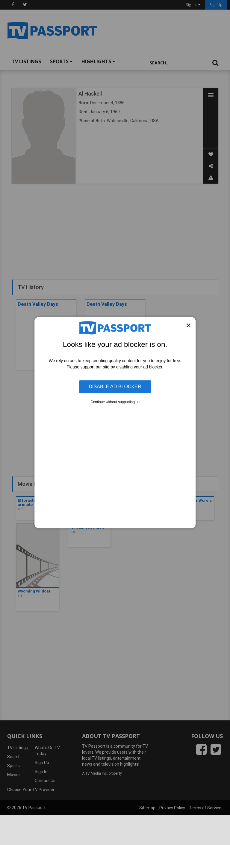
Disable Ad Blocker (115, 386)
